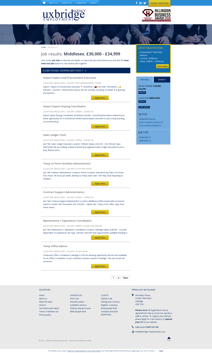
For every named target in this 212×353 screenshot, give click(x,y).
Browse (144, 79)
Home (44, 3)
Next (125, 278)
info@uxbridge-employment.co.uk (150, 331)
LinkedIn (140, 3)
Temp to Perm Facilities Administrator (67, 163)
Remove (142, 92)
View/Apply (162, 66)
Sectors (42, 305)
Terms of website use (48, 311)
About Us (53, 3)
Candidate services (78, 305)
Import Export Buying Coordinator (64, 106)
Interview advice (77, 301)
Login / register (159, 3)
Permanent (145, 137)
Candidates (81, 3)
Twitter (144, 3)
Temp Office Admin (55, 246)
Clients (93, 3)
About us (43, 298)
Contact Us (67, 3)
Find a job (74, 298)
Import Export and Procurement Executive (69, 77)
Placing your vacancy (110, 301)
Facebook (136, 3)
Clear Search (144, 107)
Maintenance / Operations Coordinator (67, 220)
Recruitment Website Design (80, 340)
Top (169, 340)
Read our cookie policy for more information (84, 351)
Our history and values (49, 308)
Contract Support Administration (63, 192)
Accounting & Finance (150, 125)
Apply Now (100, 97)
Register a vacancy (109, 305)
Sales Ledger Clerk (54, 135)
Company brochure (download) (109, 313)
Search (162, 79)
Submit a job (106, 298)
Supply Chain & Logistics (151, 122)
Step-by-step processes (80, 308)
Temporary (145, 141)
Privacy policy (45, 314)
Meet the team (45, 301)
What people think (78, 311)
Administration (147, 119)
